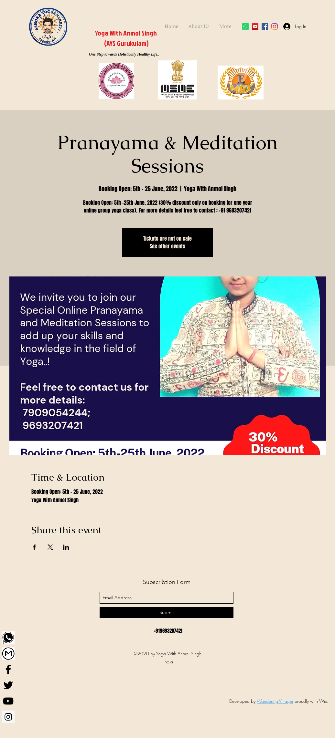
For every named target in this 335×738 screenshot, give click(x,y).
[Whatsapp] (245, 26)
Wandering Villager (275, 701)
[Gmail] (8, 653)
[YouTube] (255, 26)
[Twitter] (8, 685)
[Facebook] (8, 669)
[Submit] (166, 612)
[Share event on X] (50, 547)
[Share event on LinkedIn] (66, 547)
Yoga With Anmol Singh (126, 33)
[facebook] (265, 26)
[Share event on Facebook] (34, 547)
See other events (167, 246)
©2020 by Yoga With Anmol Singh (167, 653)
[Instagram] (8, 717)
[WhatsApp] (8, 637)
